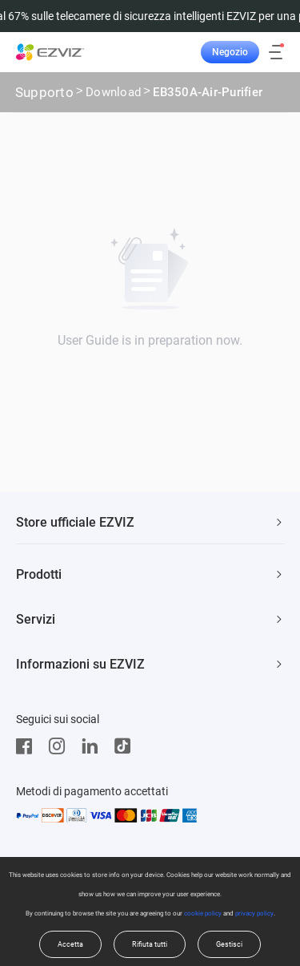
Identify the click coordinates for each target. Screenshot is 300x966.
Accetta (70, 944)
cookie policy (203, 913)
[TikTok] (126, 746)
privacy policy (254, 913)
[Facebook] (28, 746)
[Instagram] (61, 746)
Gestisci (229, 944)
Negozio (230, 52)
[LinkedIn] (94, 746)
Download (113, 94)
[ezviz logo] (50, 52)
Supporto (44, 92)
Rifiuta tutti (149, 944)
